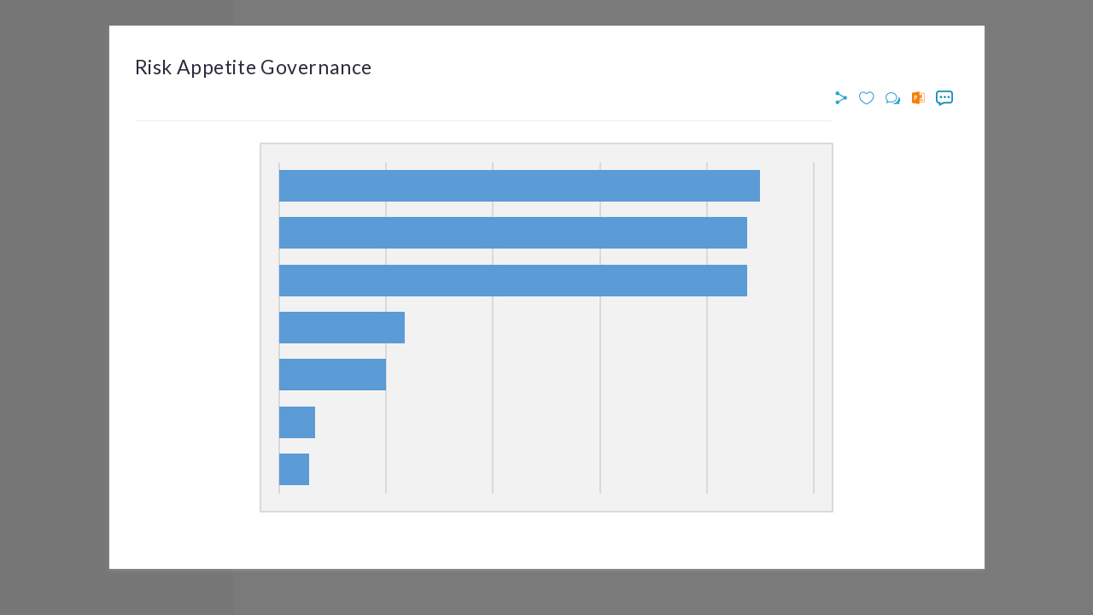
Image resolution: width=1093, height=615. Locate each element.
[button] (844, 99)
